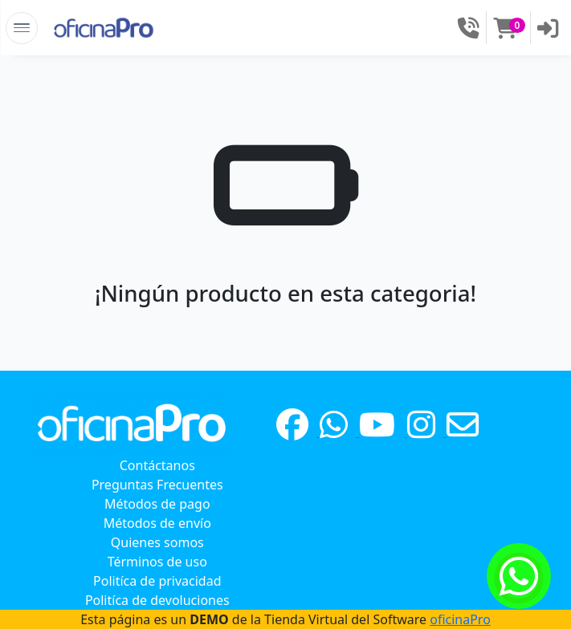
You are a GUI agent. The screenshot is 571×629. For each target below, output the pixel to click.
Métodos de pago (157, 504)
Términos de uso (157, 561)
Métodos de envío (157, 523)
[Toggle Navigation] (22, 28)
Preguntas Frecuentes (157, 484)
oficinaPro (460, 619)
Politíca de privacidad (157, 581)
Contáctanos (157, 465)
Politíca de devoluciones (157, 600)
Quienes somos (157, 542)
